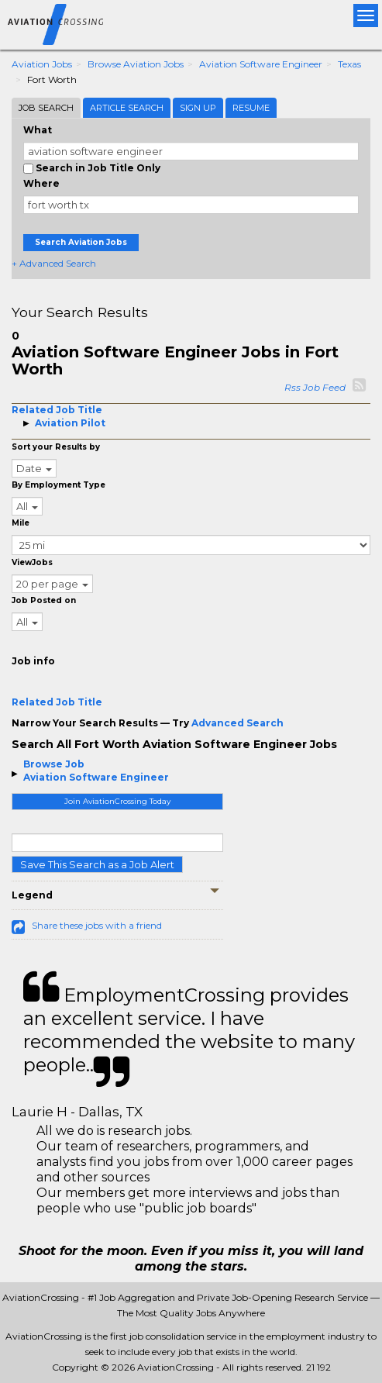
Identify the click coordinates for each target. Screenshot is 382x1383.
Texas (349, 64)
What (37, 130)
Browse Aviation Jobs (136, 64)
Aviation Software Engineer (260, 64)
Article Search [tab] (126, 107)
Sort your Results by (56, 447)
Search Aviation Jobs (81, 242)
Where (41, 183)
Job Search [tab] (46, 107)
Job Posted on (44, 600)
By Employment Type (58, 485)
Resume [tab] (251, 107)
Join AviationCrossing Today (117, 801)
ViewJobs (32, 562)
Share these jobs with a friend (97, 925)
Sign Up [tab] (198, 107)
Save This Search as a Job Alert (97, 864)
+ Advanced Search (54, 263)
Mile (20, 523)
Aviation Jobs (42, 64)
